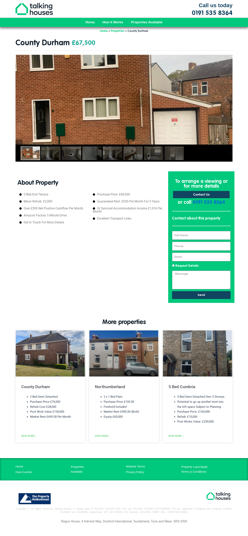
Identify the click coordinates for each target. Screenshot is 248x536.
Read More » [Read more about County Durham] (28, 444)
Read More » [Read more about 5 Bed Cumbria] (176, 444)
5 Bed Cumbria (182, 387)
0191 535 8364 (209, 202)
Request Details (187, 266)
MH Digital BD (124, 530)
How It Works (112, 22)
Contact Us (201, 194)
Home (90, 22)
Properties (117, 31)
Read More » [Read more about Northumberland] (102, 444)
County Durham (35, 387)
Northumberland (110, 387)
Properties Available (146, 22)
